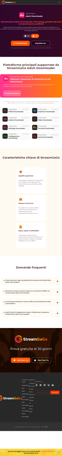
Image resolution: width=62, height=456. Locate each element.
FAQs (30, 411)
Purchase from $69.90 (12, 93)
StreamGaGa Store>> (48, 103)
